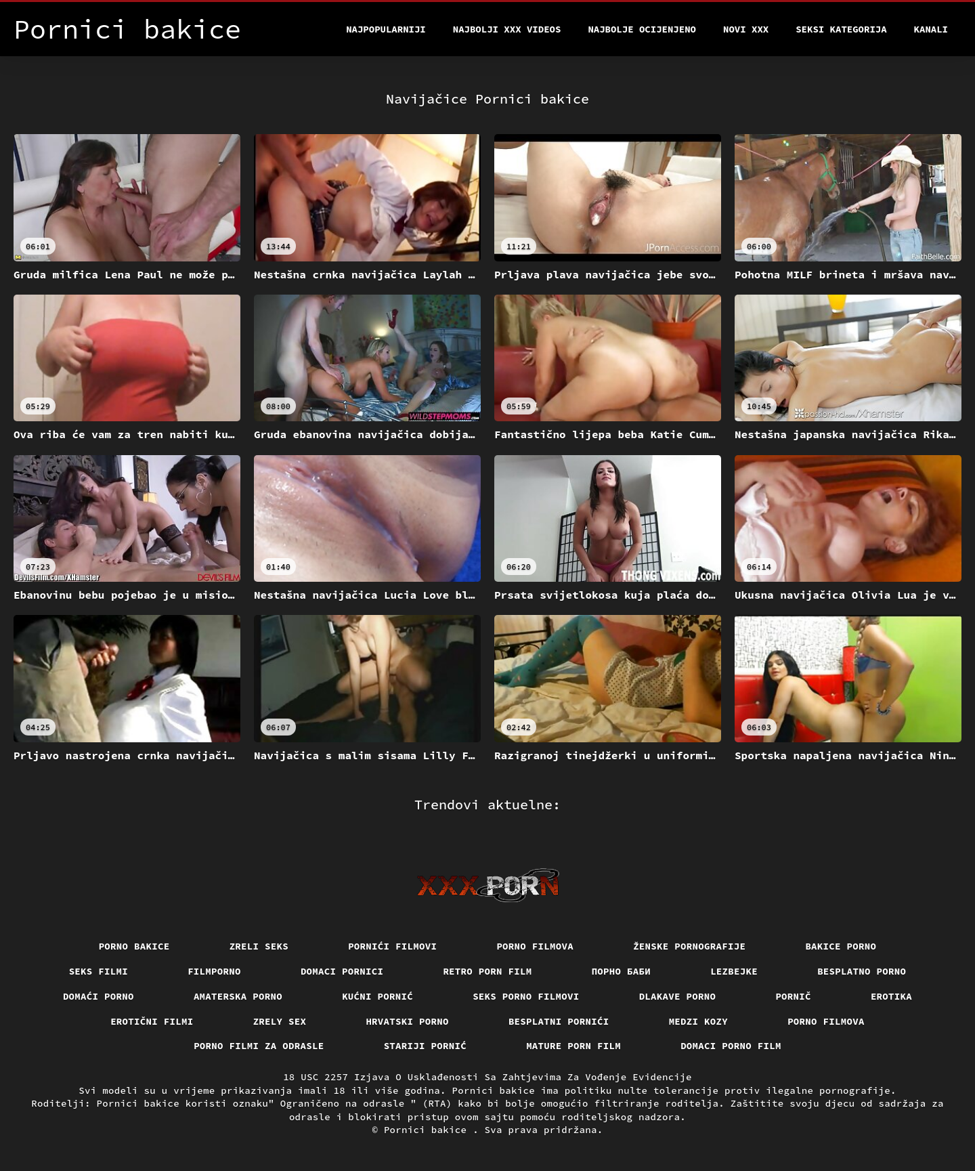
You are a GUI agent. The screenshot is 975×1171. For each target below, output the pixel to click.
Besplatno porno (861, 971)
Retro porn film (487, 971)
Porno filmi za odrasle (259, 1046)
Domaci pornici (342, 971)
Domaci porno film (730, 1046)
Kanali (931, 29)
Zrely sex (280, 1021)
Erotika (891, 996)
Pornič (793, 996)
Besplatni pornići (558, 1021)
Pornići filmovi (392, 946)
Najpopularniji (386, 29)
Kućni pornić (377, 996)
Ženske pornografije (689, 946)
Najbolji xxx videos (507, 29)
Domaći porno (98, 996)
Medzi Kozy (699, 1021)
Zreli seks (259, 946)
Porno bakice (134, 946)
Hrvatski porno (407, 1021)
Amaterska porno (238, 996)
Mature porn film (573, 1046)
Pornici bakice (428, 1130)
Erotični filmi (152, 1021)
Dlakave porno (677, 996)
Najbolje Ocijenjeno (642, 29)
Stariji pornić (425, 1046)
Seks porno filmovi (526, 996)
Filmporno (214, 971)
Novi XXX (745, 29)
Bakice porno (840, 946)
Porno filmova (534, 946)
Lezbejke (734, 971)
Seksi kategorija (841, 29)
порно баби (621, 971)
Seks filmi (99, 971)
